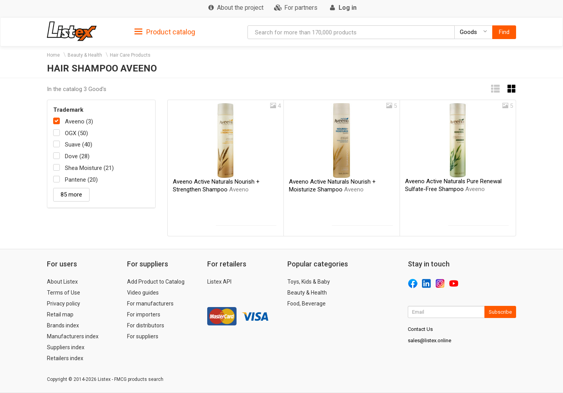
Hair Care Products (130, 55)
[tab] (164, 31)
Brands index (63, 325)
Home (53, 55)
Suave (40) (78, 144)
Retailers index (65, 358)
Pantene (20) (81, 179)
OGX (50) (76, 133)
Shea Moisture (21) (89, 167)
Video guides (143, 292)
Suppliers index (65, 347)
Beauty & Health (85, 55)
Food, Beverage (306, 303)
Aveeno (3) (79, 121)
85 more (71, 194)
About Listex (62, 282)
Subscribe (500, 312)
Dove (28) (77, 156)
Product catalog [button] (164, 32)
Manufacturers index (73, 336)
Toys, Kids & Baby (308, 282)
